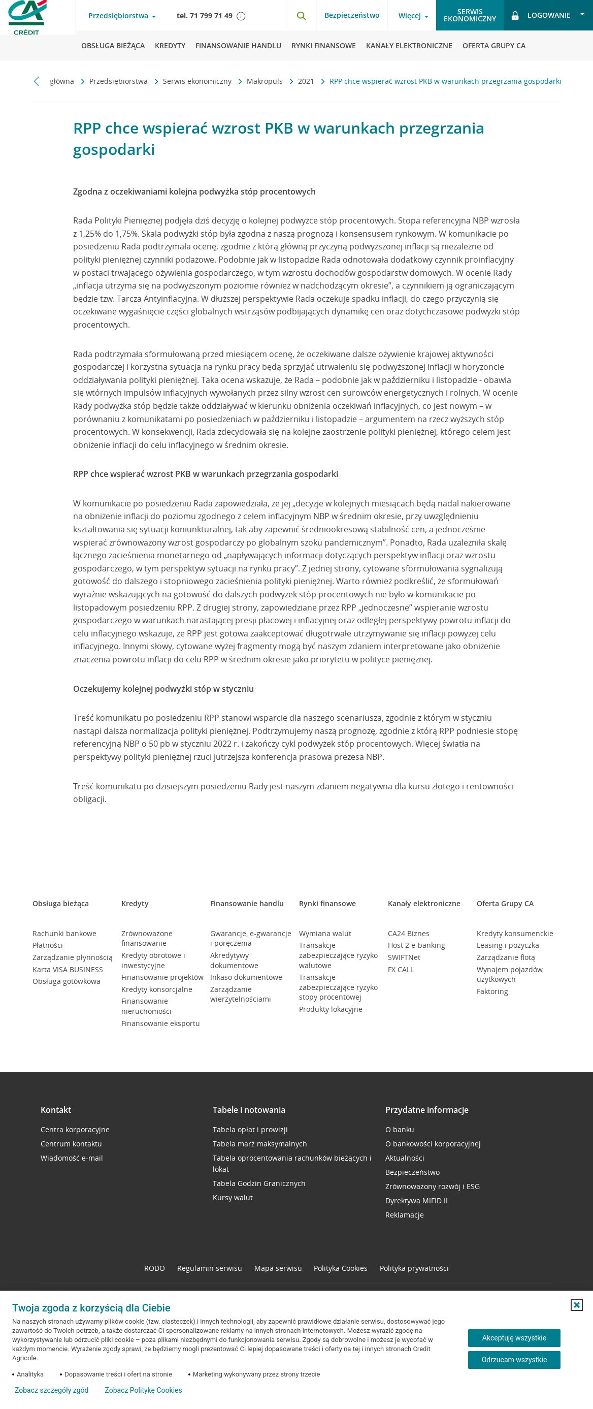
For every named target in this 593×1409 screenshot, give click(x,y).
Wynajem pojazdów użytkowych (510, 974)
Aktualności (404, 1158)
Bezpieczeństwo (352, 15)
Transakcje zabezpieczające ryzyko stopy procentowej (338, 987)
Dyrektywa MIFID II (416, 1200)
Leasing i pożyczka (508, 945)
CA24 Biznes (409, 933)
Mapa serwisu (278, 1268)
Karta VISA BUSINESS (67, 969)
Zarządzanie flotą (506, 957)
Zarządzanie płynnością (72, 957)
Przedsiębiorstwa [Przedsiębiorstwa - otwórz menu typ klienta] (118, 16)
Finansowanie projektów (162, 977)
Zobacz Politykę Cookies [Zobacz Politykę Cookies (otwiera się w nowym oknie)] (143, 1390)
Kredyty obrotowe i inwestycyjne (153, 960)
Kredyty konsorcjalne (156, 989)
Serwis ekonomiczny (198, 81)
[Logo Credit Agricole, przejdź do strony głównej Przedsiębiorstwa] (38, 30)
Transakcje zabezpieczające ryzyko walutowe (338, 955)
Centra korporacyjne (75, 1129)
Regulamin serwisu (209, 1268)
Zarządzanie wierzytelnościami (240, 994)
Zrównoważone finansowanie (147, 938)
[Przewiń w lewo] (37, 81)
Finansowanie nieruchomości (146, 1006)
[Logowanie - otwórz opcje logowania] (548, 15)
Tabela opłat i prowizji (250, 1129)
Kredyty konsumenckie (515, 933)
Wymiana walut (325, 933)
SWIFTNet (404, 957)
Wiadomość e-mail (72, 1158)
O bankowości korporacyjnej (433, 1143)
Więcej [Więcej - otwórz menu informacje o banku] (410, 16)
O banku (399, 1129)
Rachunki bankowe (64, 933)
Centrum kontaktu (71, 1143)
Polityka (341, 1268)
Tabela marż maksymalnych (260, 1143)
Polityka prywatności (414, 1268)
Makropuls (266, 81)
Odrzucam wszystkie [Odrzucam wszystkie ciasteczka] (514, 1360)
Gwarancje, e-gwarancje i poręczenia (250, 938)
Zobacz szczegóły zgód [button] (51, 1390)
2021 (307, 81)
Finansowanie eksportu (160, 1023)
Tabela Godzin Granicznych (259, 1183)
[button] (577, 1305)
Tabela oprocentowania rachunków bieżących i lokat (292, 1163)
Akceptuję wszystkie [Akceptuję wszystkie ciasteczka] (514, 1338)
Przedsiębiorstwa (119, 81)
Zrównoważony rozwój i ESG (432, 1186)
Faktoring (492, 991)
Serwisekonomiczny (470, 15)
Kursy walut (233, 1197)
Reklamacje (404, 1215)
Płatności (47, 945)
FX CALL (401, 969)
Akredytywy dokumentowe (234, 960)
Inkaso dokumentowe (246, 977)
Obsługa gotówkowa (66, 981)
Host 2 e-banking (416, 945)
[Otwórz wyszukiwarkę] (301, 15)
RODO (154, 1268)
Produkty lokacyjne (331, 1009)
